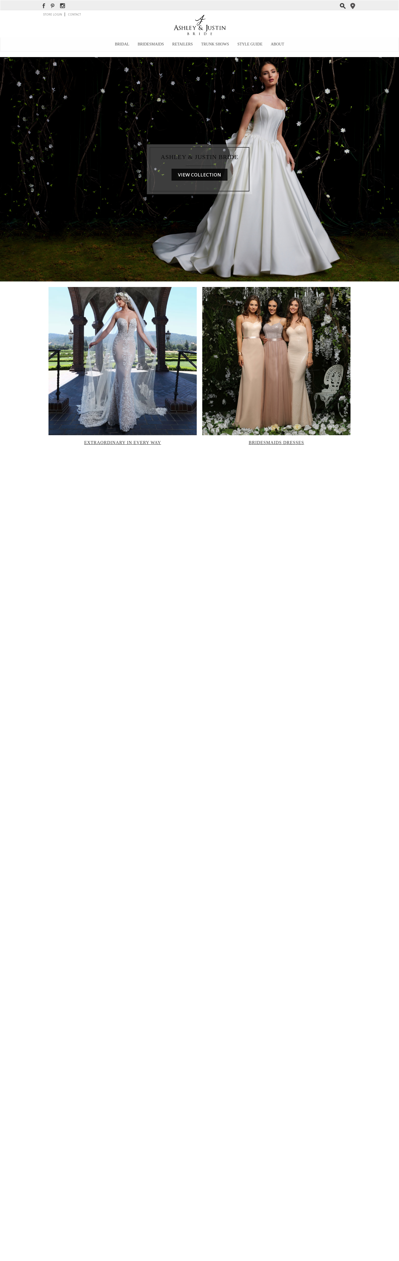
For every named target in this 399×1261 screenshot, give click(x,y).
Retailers (182, 44)
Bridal (122, 44)
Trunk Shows (215, 44)
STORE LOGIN (53, 14)
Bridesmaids (151, 44)
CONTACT (74, 14)
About (277, 44)
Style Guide (250, 44)
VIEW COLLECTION (199, 174)
